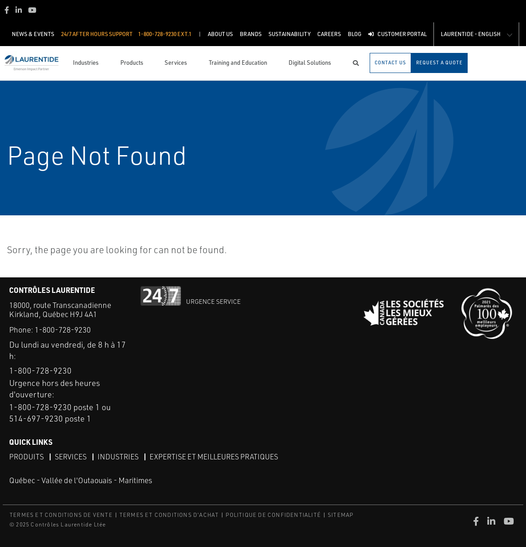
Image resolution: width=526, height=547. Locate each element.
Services (71, 456)
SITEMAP (340, 514)
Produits (26, 456)
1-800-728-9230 (63, 329)
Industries (118, 456)
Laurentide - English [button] (470, 34)
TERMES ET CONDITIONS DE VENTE (61, 514)
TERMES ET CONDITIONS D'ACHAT (169, 514)
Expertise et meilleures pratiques (214, 456)
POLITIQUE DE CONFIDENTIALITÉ (273, 514)
